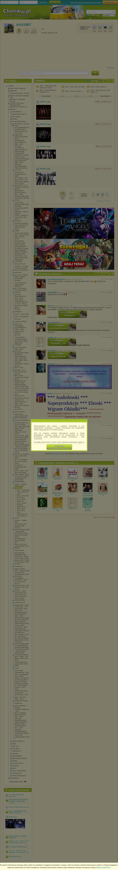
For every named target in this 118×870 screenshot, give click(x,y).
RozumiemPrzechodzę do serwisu (59, 447)
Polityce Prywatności (103, 867)
